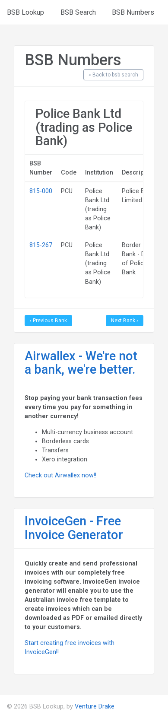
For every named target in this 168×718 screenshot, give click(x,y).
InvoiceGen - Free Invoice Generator (74, 528)
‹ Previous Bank (48, 321)
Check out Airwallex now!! (60, 475)
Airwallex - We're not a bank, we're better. (81, 363)
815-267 (40, 244)
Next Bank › (124, 321)
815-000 (40, 190)
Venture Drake (94, 706)
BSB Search (78, 12)
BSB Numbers (133, 12)
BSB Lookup (25, 12)
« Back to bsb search (113, 75)
